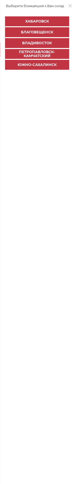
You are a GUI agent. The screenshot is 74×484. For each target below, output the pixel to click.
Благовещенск (37, 32)
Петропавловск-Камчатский (37, 54)
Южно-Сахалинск (37, 65)
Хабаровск (37, 21)
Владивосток (37, 43)
